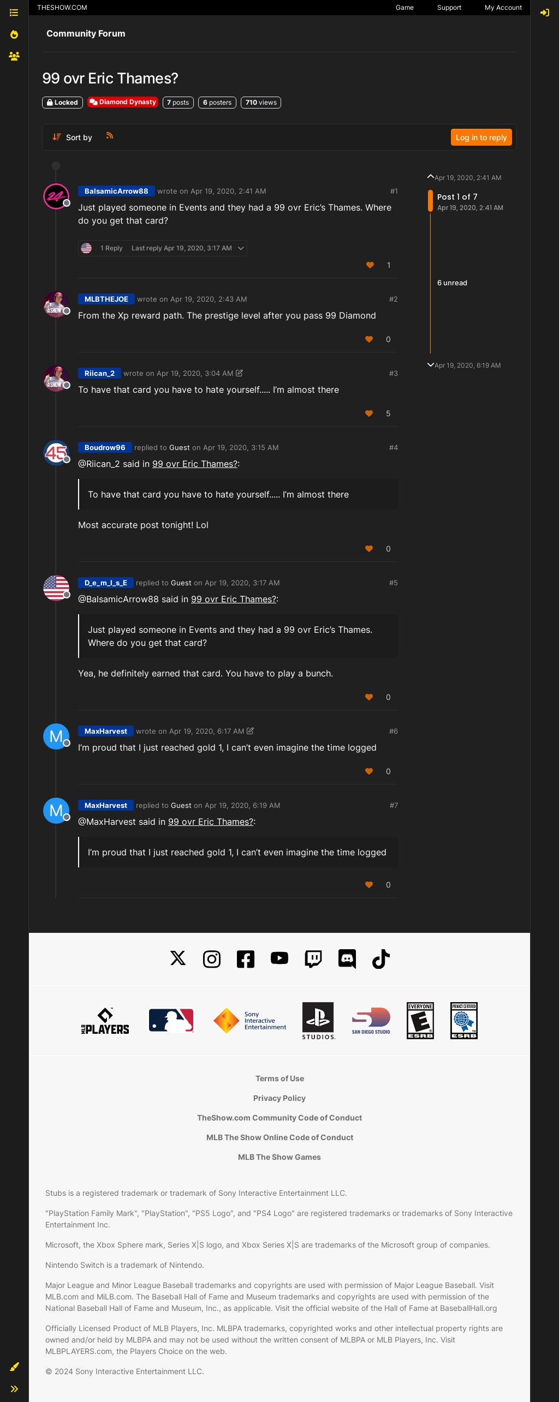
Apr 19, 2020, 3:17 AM (242, 582)
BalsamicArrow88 (116, 191)
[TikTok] (381, 959)
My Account (503, 7)
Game (405, 7)
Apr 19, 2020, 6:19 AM (243, 805)
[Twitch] (313, 959)
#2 (393, 299)
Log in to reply (481, 137)
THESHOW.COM (62, 7)
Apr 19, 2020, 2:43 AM (208, 299)
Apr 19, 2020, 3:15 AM (241, 447)
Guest (179, 447)
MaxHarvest (106, 731)
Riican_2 (100, 373)
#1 (394, 191)
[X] (178, 959)
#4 (393, 447)
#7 (394, 805)
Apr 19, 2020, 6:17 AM (207, 731)
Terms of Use (279, 1078)
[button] (14, 1367)
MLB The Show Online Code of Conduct (279, 1137)
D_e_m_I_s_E (106, 582)
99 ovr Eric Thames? (194, 463)
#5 (393, 582)
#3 (393, 373)
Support (449, 7)
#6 (393, 731)
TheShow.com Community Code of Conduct (279, 1117)
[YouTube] (279, 959)
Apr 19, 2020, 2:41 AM (228, 191)
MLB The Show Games (279, 1156)
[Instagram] (212, 959)
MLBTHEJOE (106, 299)
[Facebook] (245, 959)
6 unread (452, 283)
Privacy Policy (279, 1098)
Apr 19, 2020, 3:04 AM (195, 373)
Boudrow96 (105, 447)
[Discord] (347, 959)
